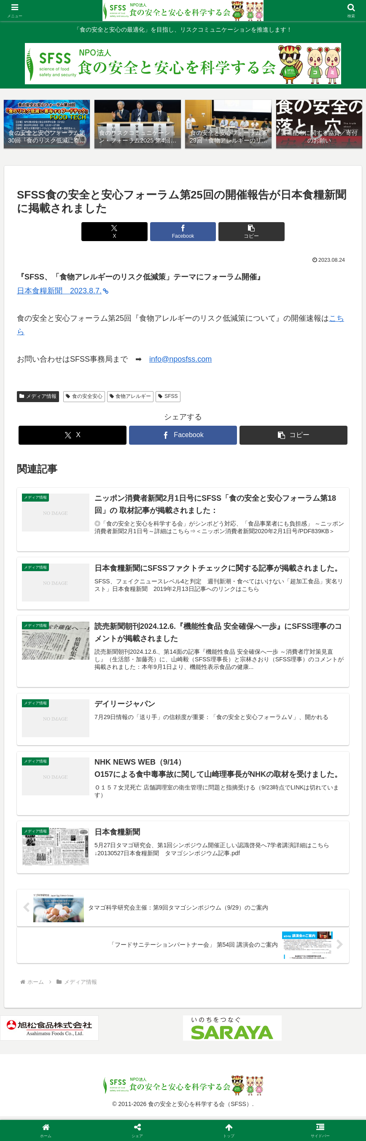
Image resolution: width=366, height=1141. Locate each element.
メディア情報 (38, 397)
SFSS (168, 397)
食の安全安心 (84, 397)
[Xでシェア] (127, 232)
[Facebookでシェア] (183, 232)
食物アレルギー (130, 397)
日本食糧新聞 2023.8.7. (62, 291)
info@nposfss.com (180, 359)
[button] (238, 232)
